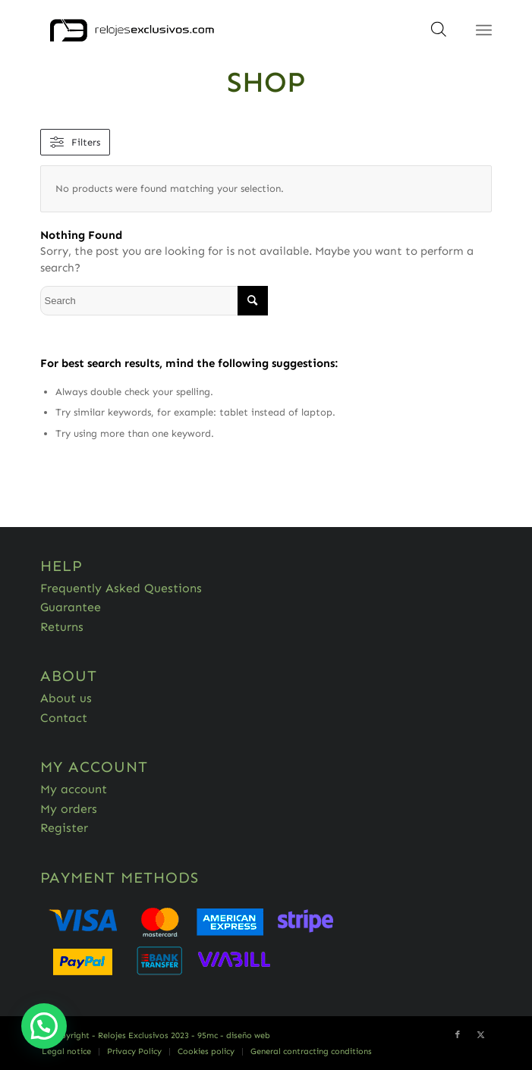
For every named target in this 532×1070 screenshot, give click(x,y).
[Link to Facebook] (457, 1035)
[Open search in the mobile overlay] (438, 34)
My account (73, 789)
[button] (44, 1026)
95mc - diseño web (233, 1035)
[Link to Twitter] (480, 1035)
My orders (68, 809)
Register (64, 828)
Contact (63, 718)
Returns (61, 627)
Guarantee (70, 607)
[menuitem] (66, 1052)
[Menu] (484, 30)
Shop (266, 81)
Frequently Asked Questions (121, 588)
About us (66, 698)
